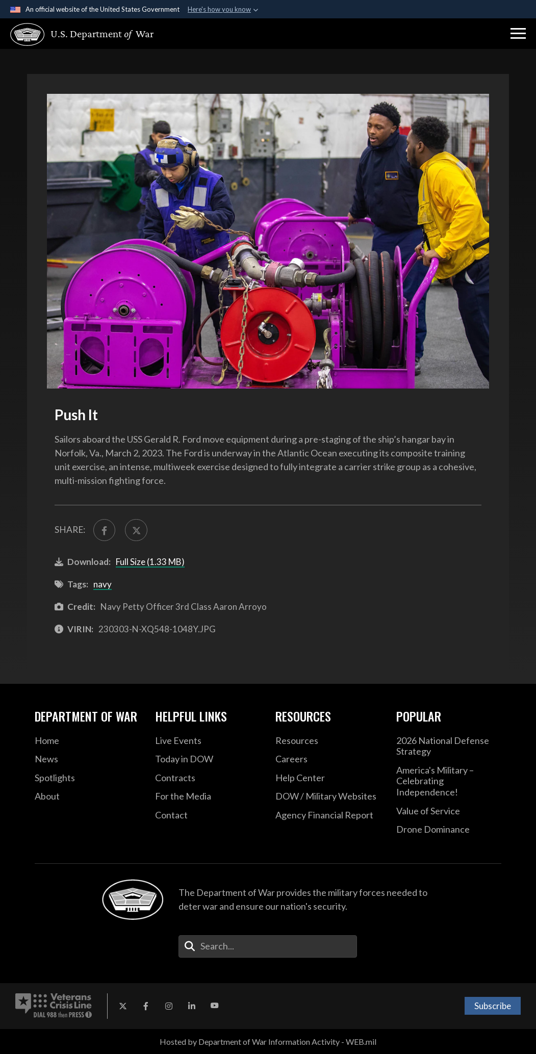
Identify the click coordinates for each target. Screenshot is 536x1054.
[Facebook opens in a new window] (146, 1006)
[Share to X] (136, 530)
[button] (518, 33)
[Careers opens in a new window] (327, 759)
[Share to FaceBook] (104, 530)
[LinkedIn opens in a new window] (191, 1006)
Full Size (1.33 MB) (150, 561)
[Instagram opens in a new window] (168, 1006)
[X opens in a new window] (123, 1006)
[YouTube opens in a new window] (214, 1006)
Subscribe (492, 1005)
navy (102, 584)
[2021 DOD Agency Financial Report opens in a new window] (327, 815)
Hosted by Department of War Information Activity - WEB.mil (268, 1041)
